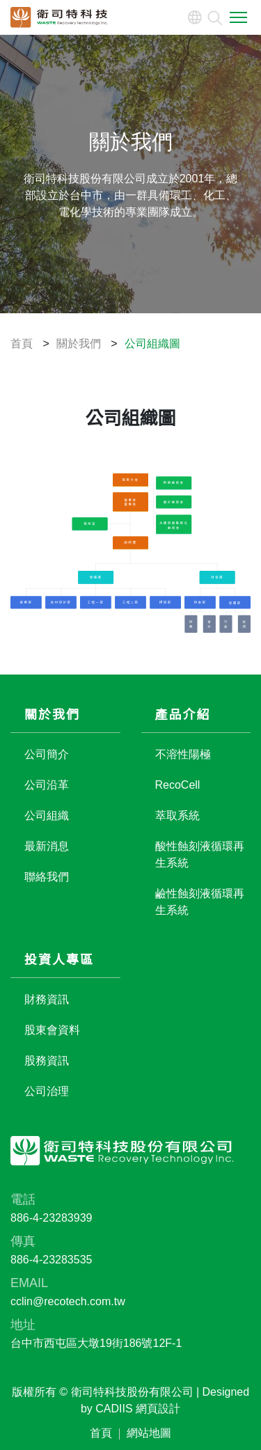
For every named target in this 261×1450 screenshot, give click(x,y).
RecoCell (177, 785)
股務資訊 (46, 1061)
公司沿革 (46, 785)
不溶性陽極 (183, 755)
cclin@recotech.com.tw (67, 1302)
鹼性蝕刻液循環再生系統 (199, 902)
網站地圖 (149, 1434)
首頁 (101, 1434)
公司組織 (46, 816)
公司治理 (46, 1092)
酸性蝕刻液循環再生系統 (199, 855)
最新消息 (46, 847)
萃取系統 (177, 816)
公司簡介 (46, 755)
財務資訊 (46, 1000)
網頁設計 (158, 1409)
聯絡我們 (46, 877)
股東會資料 (52, 1031)
